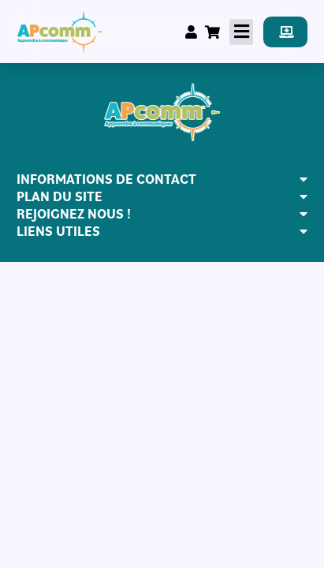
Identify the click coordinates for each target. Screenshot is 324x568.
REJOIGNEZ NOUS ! (74, 213)
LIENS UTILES (58, 231)
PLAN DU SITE (59, 196)
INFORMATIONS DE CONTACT (106, 179)
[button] (241, 32)
